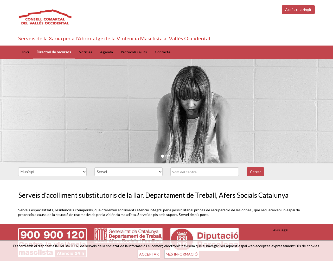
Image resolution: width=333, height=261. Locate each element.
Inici (25, 52)
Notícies (85, 52)
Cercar (255, 171)
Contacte (162, 52)
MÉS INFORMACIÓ (182, 254)
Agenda (106, 52)
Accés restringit (298, 9)
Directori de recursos (54, 52)
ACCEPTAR (149, 254)
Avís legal (280, 230)
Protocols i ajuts (134, 52)
